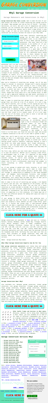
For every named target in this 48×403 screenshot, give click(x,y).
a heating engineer (40, 321)
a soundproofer (39, 328)
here (40, 301)
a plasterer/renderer (25, 331)
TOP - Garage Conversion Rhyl (10, 380)
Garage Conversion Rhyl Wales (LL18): (13, 21)
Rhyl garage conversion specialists (13, 246)
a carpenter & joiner (14, 323)
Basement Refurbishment (24, 365)
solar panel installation (9, 325)
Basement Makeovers (39, 370)
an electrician (22, 330)
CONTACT (37, 9)
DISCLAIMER (43, 9)
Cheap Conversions (7, 373)
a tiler (8, 330)
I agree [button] (29, 395)
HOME (29, 9)
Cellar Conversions (25, 368)
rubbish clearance (32, 325)
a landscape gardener (20, 328)
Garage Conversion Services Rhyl (17, 337)
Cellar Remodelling (39, 368)
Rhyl (28, 220)
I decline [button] (34, 395)
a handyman (37, 330)
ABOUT (32, 9)
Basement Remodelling (39, 372)
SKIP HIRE (35, 319)
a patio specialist (34, 323)
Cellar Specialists (33, 373)
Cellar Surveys (10, 365)
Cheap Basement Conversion (18, 367)
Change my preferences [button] (32, 398)
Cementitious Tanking (23, 370)
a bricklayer (5, 331)
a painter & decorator (30, 326)
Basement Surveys (34, 367)
